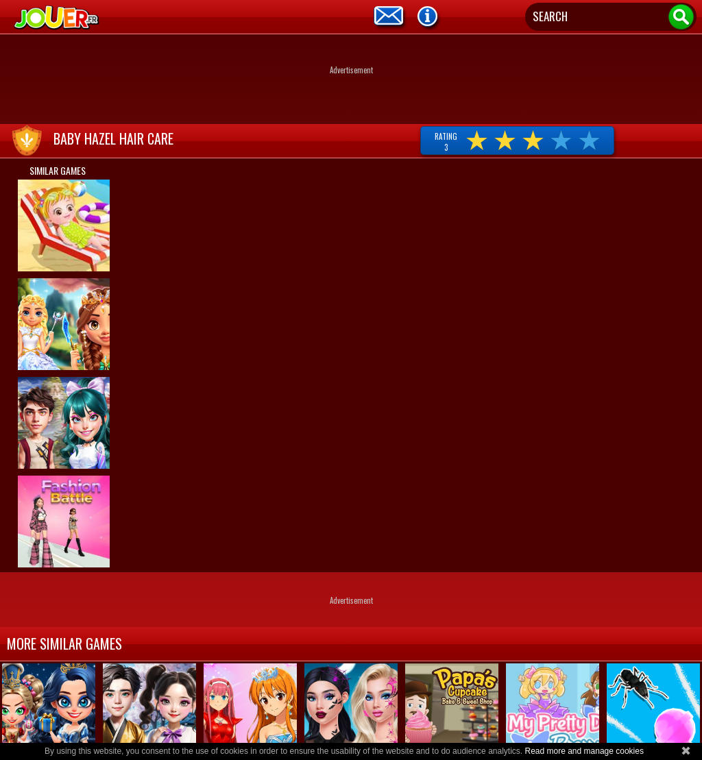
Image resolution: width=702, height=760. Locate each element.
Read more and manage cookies (583, 751)
